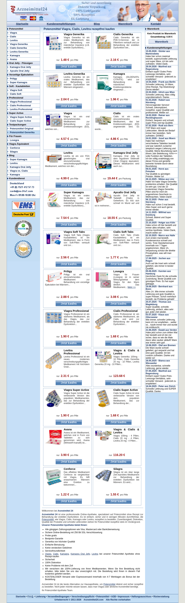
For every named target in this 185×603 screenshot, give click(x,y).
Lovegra (14, 140)
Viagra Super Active (21, 117)
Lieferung (41, 596)
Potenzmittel (48, 519)
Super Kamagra (18, 82)
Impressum (124, 596)
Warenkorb (125, 23)
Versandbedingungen (59, 596)
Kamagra (15, 55)
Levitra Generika (19, 51)
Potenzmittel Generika (22, 132)
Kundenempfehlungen (61, 23)
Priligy (13, 78)
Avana (13, 59)
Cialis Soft (15, 94)
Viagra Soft (16, 90)
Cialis (13, 36)
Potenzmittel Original (21, 128)
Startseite (22, 23)
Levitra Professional (21, 109)
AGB (113, 596)
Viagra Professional (21, 101)
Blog (97, 23)
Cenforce (15, 148)
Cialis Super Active (20, 120)
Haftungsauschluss (141, 596)
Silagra (14, 151)
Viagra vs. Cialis (19, 170)
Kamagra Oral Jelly (20, 67)
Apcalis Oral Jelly (19, 70)
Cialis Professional (20, 105)
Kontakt (156, 23)
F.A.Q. (31, 596)
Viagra (13, 32)
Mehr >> (132, 287)
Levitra (14, 40)
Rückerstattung (161, 596)
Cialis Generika (18, 48)
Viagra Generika (19, 44)
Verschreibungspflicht (83, 596)
